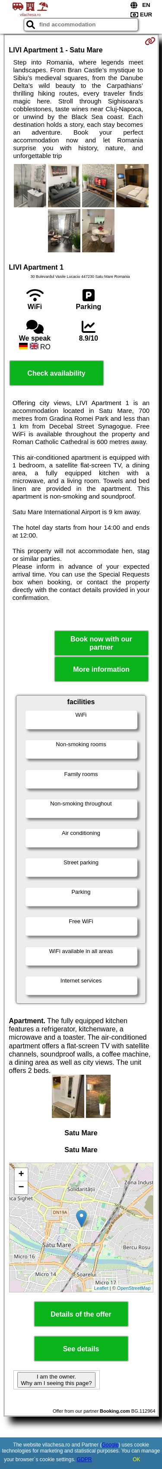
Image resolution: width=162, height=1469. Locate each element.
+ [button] (21, 1174)
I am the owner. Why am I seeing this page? (56, 1379)
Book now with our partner (101, 643)
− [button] (21, 1187)
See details (81, 1349)
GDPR (84, 1459)
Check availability (56, 373)
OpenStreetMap (134, 1288)
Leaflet (101, 1288)
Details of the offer (81, 1314)
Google (110, 1445)
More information (101, 669)
